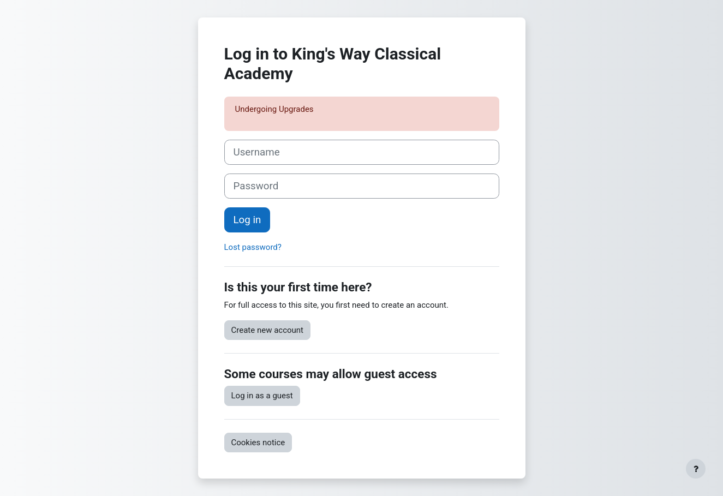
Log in (247, 220)
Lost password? (253, 247)
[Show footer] (696, 469)
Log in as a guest (262, 396)
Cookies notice (258, 442)
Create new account (267, 330)
